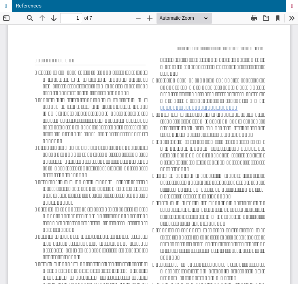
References (28, 6)
